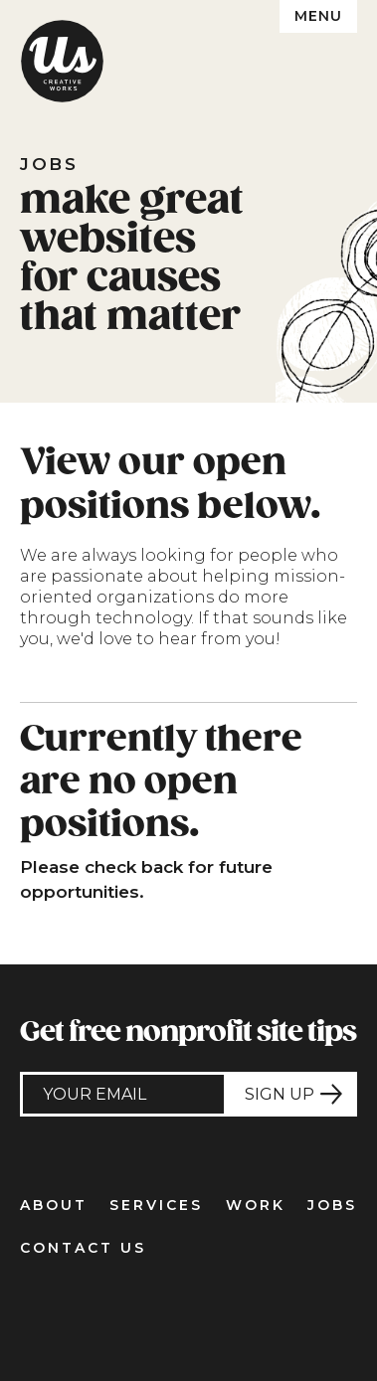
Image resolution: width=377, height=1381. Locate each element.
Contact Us (83, 1248)
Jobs (332, 1205)
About (54, 1205)
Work (255, 1205)
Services (156, 1205)
